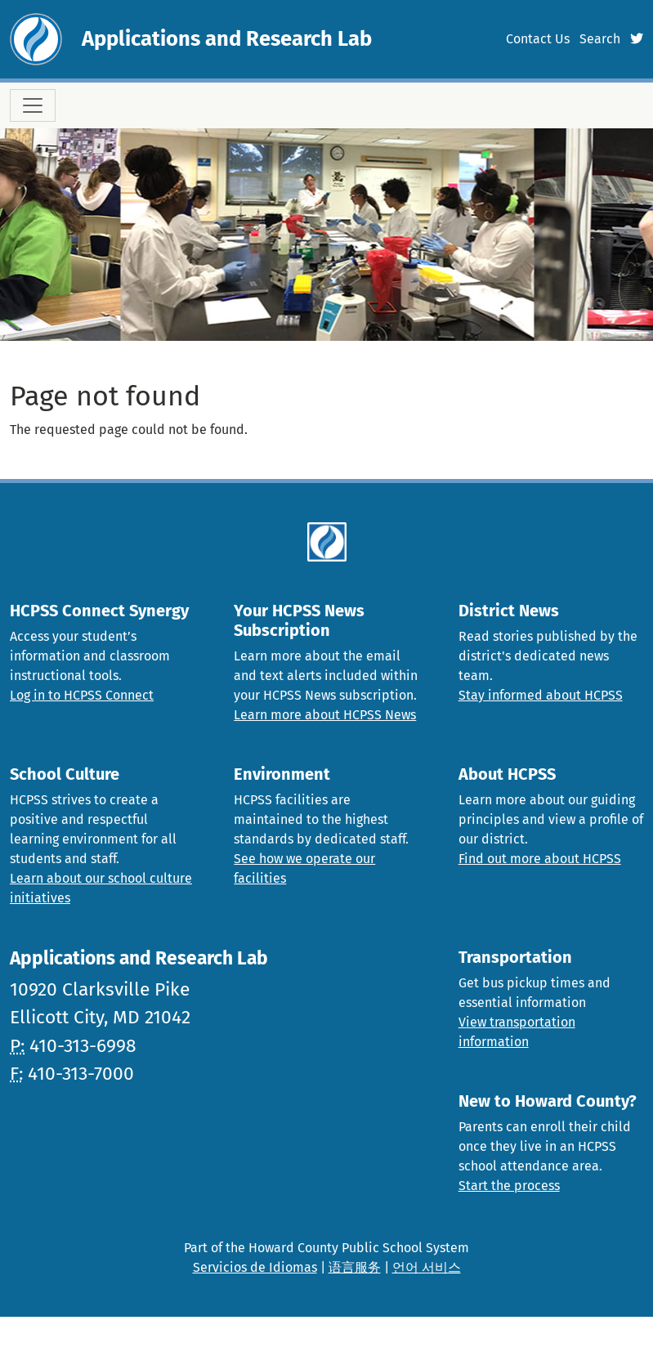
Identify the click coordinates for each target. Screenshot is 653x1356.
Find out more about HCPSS (539, 858)
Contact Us (538, 39)
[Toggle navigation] (33, 105)
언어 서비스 (426, 1267)
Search (599, 39)
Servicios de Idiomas (255, 1267)
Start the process (509, 1185)
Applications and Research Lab (227, 38)
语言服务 (355, 1267)
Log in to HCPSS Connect (82, 695)
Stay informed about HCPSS (540, 695)
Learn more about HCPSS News (325, 715)
